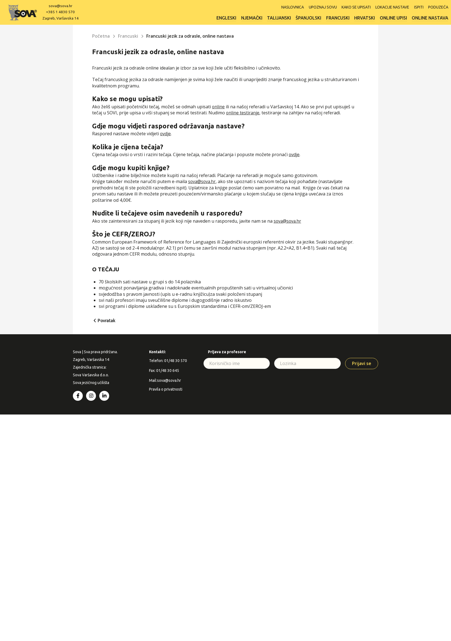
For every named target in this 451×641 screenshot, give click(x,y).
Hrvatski (363, 17)
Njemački (247, 17)
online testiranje (243, 113)
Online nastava (430, 17)
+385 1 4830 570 (61, 12)
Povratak (106, 320)
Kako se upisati (354, 7)
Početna (101, 36)
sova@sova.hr (61, 6)
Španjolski (305, 17)
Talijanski (275, 17)
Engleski (221, 17)
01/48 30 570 (175, 360)
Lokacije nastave (391, 7)
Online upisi (392, 17)
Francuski (335, 17)
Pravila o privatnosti (165, 389)
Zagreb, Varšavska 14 (61, 18)
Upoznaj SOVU (320, 7)
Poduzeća (438, 7)
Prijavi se (361, 363)
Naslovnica (289, 7)
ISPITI (418, 7)
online (218, 107)
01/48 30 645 (167, 370)
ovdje (165, 134)
